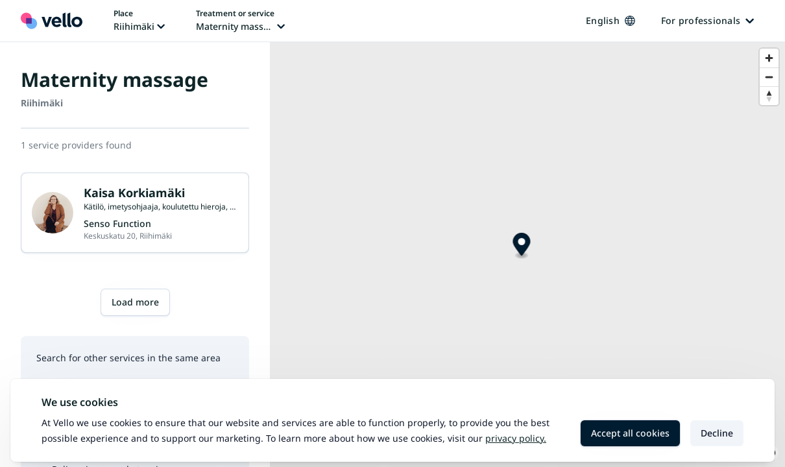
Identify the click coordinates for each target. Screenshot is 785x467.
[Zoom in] (769, 58)
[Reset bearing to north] (769, 95)
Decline (717, 433)
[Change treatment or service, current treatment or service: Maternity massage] (240, 20)
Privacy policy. (515, 438)
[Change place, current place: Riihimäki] (139, 20)
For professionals (707, 20)
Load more (135, 302)
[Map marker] (521, 246)
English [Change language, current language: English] (610, 20)
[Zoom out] (769, 76)
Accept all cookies (630, 433)
